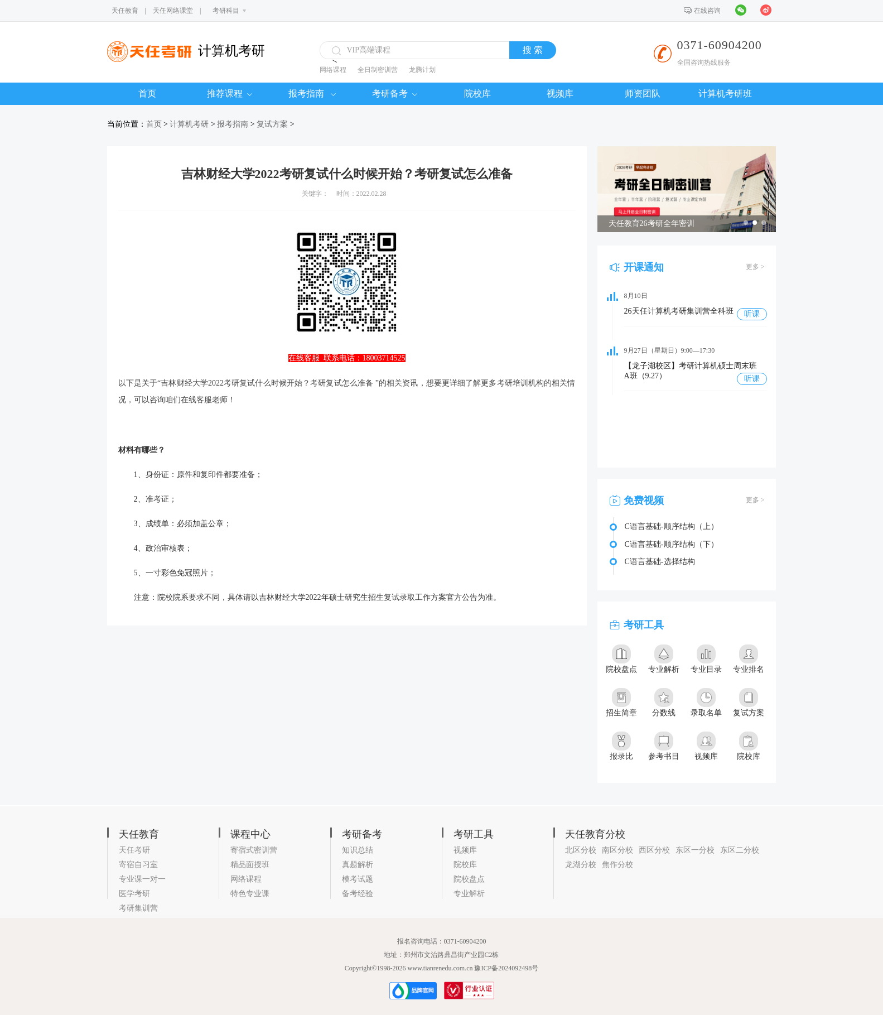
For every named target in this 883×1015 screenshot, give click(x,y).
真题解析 (357, 864)
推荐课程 (229, 93)
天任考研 (134, 850)
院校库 (477, 93)
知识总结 (357, 850)
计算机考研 (189, 124)
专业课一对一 (142, 879)
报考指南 (312, 93)
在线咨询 (707, 11)
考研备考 (394, 93)
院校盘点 (469, 879)
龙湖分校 (580, 864)
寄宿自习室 (138, 864)
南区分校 (617, 850)
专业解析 (469, 893)
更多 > (755, 267)
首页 (147, 93)
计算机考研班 (725, 93)
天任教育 (125, 11)
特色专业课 (249, 893)
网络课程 (333, 70)
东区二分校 (739, 850)
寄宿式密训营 (253, 850)
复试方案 (272, 124)
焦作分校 (617, 864)
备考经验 (357, 893)
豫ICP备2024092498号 (506, 968)
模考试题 (357, 879)
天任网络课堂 (173, 11)
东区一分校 (695, 850)
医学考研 (134, 893)
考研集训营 (138, 908)
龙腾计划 (422, 70)
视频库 (560, 93)
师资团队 (642, 93)
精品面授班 (249, 864)
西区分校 (654, 850)
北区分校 (580, 850)
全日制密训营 (378, 70)
